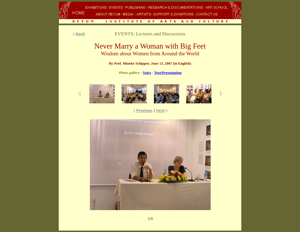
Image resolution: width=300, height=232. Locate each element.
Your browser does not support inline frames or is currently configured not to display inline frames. (150, 13)
